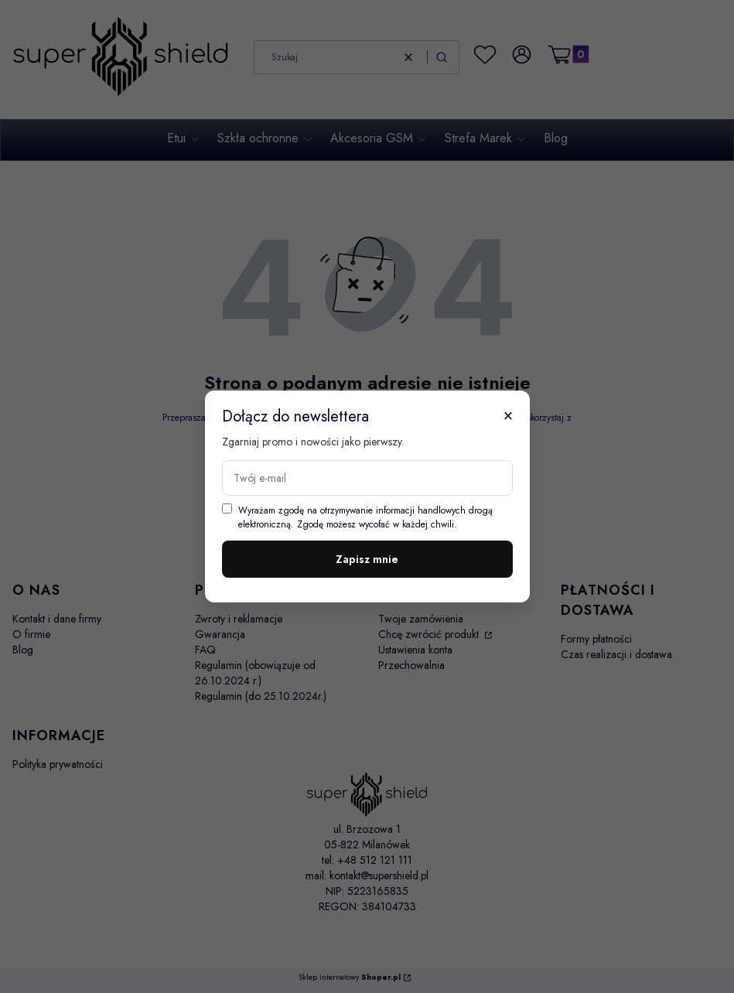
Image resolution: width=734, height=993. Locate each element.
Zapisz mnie (367, 559)
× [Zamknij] (508, 415)
